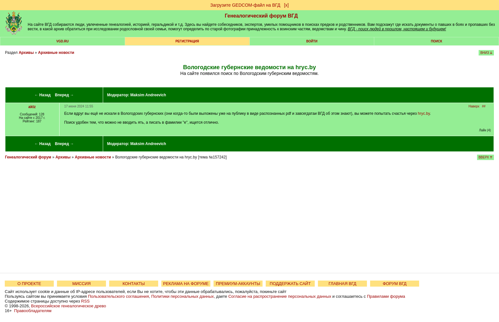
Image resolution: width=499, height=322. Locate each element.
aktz (32, 107)
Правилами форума (386, 296)
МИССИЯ (81, 283)
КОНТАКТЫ (134, 283)
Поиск (436, 41)
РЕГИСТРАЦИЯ (187, 41)
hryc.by (424, 113)
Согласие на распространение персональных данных (279, 296)
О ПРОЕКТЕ (29, 283)
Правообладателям (32, 310)
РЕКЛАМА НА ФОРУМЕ (185, 283)
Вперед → (64, 95)
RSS (85, 301)
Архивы (26, 52)
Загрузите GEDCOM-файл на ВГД (245, 5)
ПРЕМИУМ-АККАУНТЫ (238, 283)
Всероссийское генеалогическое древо (68, 306)
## (484, 106)
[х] (286, 5)
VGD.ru (62, 41)
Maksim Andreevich (148, 95)
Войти (311, 41)
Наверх (473, 106)
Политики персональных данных (182, 296)
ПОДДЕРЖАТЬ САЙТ (290, 283)
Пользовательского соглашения (118, 296)
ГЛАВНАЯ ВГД (342, 283)
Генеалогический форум (28, 157)
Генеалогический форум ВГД (261, 15)
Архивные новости (56, 52)
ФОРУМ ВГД (395, 283)
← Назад (42, 95)
